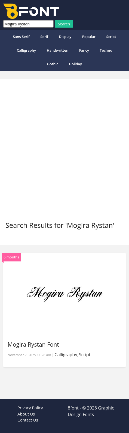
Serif (44, 36)
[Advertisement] (64, 153)
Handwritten (58, 50)
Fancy (84, 50)
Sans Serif (21, 36)
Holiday (75, 63)
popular (89, 36)
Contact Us (27, 420)
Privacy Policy (30, 407)
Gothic (52, 63)
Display (65, 36)
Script (111, 36)
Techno (106, 50)
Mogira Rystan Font (33, 344)
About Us (26, 414)
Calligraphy (26, 50)
